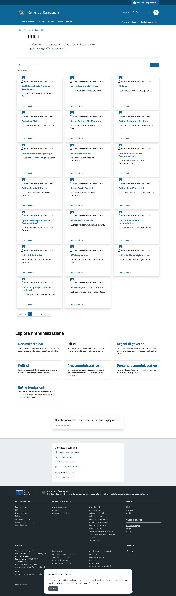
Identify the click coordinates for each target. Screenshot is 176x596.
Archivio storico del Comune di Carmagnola (36, 87)
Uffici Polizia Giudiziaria (81, 220)
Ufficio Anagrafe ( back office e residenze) (36, 289)
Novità (129, 501)
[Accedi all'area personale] (145, 2)
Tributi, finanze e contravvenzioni (102, 534)
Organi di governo (22, 513)
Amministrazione (32, 30)
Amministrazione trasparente (100, 551)
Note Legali (93, 560)
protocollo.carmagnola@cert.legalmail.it (30, 567)
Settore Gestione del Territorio (133, 121)
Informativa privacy (96, 557)
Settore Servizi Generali (81, 188)
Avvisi (128, 513)
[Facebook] (132, 12)
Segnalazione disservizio (61, 557)
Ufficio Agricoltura (79, 255)
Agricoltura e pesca (59, 507)
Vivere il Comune (134, 520)
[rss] (136, 12)
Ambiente (56, 510)
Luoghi (129, 528)
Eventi (128, 531)
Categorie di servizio (61, 501)
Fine (47, 314)
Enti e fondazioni (21, 525)
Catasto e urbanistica (97, 513)
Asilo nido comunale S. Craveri (84, 86)
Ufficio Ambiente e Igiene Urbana (135, 255)
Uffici (17, 510)
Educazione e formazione (98, 519)
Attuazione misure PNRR (61, 563)
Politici (17, 516)
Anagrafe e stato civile (60, 513)
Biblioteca (124, 86)
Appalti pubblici (95, 507)
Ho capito (53, 588)
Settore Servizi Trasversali (131, 188)
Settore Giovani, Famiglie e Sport (37, 153)
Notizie (129, 507)
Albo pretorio (94, 563)
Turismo (92, 537)
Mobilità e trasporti (96, 528)
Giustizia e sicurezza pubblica (100, 522)
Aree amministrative (23, 519)
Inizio (20, 314)
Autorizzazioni (94, 510)
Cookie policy (94, 554)
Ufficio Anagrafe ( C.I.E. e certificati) (87, 287)
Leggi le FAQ (57, 551)
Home (20, 30)
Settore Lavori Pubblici (81, 153)
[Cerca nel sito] (156, 12)
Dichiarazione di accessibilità (100, 566)
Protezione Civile (30, 121)
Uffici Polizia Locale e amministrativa (129, 222)
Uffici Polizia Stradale (32, 255)
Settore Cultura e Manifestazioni (85, 121)
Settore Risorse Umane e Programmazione (130, 154)
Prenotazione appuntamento (63, 554)
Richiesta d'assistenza (60, 560)
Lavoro (135, 22)
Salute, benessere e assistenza (101, 531)
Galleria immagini (133, 525)
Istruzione (125, 22)
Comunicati (130, 510)
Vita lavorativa (94, 540)
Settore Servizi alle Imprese (35, 188)
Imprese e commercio (97, 525)
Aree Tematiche (21, 584)
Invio (155, 64)
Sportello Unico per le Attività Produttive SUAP (36, 222)
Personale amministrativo (25, 522)
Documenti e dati (21, 507)
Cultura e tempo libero (97, 516)
